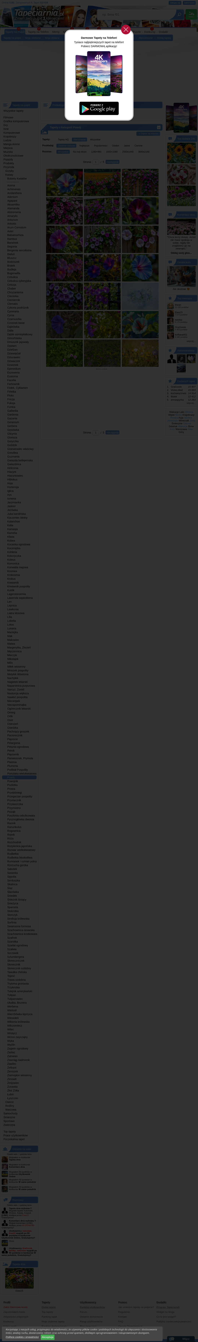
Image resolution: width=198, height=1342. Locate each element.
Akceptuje (48, 1337)
